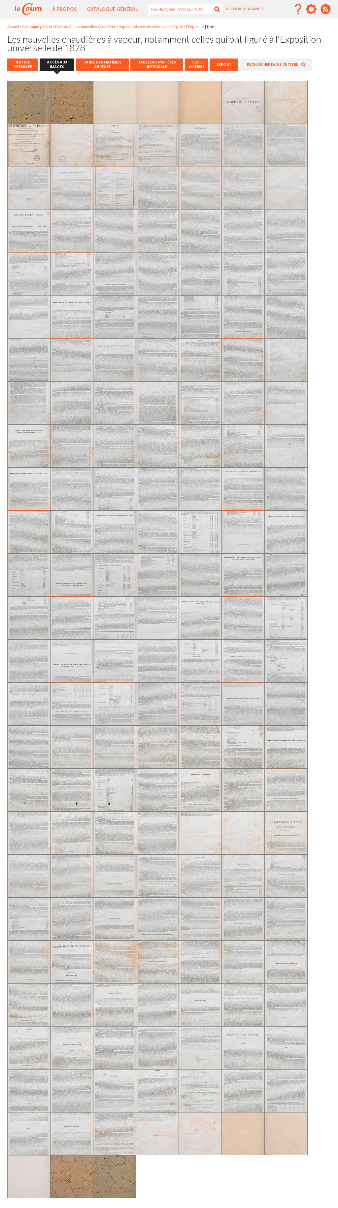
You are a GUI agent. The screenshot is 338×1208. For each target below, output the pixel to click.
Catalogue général (112, 9)
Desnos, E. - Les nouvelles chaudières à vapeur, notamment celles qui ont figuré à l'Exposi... (128, 27)
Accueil (13, 27)
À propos (64, 9)
